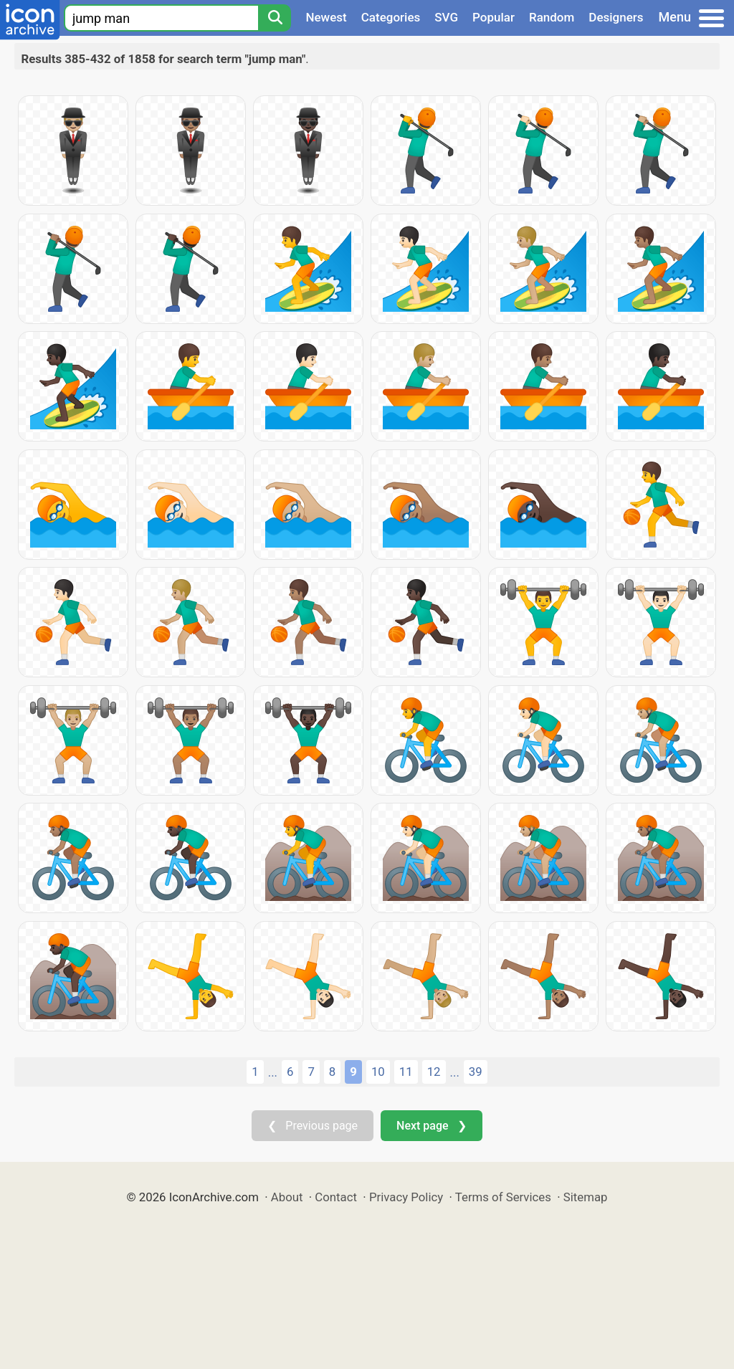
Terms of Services (503, 1197)
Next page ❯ (431, 1125)
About (287, 1197)
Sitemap (585, 1197)
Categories (391, 17)
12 (434, 1071)
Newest (325, 17)
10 (378, 1071)
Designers (615, 17)
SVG (446, 17)
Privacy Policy (406, 1197)
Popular (493, 17)
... (272, 1072)
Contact (336, 1197)
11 (406, 1071)
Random (551, 17)
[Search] (274, 18)
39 (475, 1071)
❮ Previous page (312, 1125)
